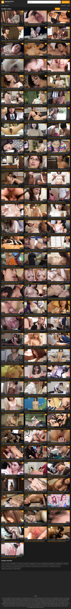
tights (56, 412)
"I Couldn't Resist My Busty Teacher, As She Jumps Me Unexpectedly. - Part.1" (35, 395)
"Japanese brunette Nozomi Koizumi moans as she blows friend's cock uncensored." (58, 346)
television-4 (26, 411)
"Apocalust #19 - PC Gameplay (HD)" (8, 475)
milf (17, 541)
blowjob (5, 25)
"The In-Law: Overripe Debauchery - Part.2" (56, 298)
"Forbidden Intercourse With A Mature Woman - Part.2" (58, 169)
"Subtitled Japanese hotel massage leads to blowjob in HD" (58, 395)
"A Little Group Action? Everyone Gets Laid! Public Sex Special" (12, 443)
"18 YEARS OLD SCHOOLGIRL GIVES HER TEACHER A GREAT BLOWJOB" (58, 153)
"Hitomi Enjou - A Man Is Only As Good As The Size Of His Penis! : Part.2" (12, 40)
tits (58, 283)
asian (29, 25)
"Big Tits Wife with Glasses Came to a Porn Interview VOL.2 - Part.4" (35, 121)
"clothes (49, 412)
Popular (57, 8)
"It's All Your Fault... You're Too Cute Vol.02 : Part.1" (11, 249)
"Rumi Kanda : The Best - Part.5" (54, 314)
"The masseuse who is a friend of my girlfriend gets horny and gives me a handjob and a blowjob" (35, 475)
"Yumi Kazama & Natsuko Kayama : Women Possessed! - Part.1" (12, 104)
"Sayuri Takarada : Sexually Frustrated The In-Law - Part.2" (12, 298)
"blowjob (49, 170)
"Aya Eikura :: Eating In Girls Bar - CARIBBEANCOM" (11, 556)
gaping (63, 444)
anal (53, 154)
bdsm (16, 476)
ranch (39, 563)
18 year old (64, 364)
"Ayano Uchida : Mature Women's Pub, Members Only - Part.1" (35, 459)
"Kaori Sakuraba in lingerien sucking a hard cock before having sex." (12, 217)
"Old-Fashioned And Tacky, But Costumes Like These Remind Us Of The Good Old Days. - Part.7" (35, 104)
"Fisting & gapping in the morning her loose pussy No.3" (58, 443)
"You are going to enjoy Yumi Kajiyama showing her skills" (12, 137)
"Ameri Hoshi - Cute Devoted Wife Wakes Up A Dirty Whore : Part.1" (35, 266)
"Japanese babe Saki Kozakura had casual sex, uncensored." (35, 524)
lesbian (30, 283)
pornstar (59, 154)
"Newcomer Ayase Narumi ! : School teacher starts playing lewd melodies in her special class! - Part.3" (35, 362)
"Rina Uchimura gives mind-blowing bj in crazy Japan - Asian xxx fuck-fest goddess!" (58, 266)
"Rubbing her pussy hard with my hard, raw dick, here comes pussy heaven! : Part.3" (35, 233)
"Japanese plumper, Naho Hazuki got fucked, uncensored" (58, 491)
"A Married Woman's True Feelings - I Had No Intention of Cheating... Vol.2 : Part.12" (35, 378)
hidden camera (15, 348)
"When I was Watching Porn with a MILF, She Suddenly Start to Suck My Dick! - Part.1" (35, 153)
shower (56, 283)
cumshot (52, 90)
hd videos (66, 73)
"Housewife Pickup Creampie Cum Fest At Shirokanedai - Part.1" (12, 524)
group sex (37, 251)
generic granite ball (7, 568)
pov (43, 541)
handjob (13, 25)
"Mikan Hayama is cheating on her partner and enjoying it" (35, 201)
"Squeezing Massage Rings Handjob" (32, 40)
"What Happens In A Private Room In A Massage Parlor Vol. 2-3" (12, 346)
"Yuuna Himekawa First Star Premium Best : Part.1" (58, 217)
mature (59, 25)
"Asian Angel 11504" (28, 282)
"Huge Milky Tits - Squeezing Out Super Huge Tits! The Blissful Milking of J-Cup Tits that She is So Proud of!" (58, 88)
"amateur (26, 25)
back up (28, 566)
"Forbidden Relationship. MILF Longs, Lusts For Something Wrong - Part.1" (12, 233)
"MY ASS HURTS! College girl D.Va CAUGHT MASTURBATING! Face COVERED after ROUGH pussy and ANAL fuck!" (58, 507)
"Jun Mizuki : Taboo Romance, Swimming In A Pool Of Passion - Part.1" (12, 169)
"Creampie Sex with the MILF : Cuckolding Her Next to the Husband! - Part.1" (58, 249)
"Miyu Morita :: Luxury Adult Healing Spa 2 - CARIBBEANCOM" (58, 282)
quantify (66, 563)
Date (62, 8)
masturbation (34, 412)
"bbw (2, 476)
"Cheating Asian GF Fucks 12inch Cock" (55, 362)
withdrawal (59, 563)
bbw (28, 283)
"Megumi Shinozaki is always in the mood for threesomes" (58, 378)
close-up (30, 41)
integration (33, 563)
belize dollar (17, 568)
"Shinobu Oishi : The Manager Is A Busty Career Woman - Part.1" (35, 298)
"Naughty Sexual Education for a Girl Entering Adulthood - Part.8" (58, 185)
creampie (65, 170)
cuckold (37, 476)
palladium (44, 563)
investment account (55, 566)
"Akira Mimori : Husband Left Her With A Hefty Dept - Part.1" (12, 459)
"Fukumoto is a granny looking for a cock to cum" (34, 72)
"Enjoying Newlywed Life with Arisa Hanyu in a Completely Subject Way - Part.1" (12, 395)
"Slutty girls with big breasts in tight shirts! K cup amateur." (58, 411)
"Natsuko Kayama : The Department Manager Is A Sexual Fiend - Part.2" (58, 104)
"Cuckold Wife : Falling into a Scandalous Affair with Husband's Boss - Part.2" (35, 507)
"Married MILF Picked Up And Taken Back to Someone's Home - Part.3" (12, 88)
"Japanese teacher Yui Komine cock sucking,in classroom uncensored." (35, 330)
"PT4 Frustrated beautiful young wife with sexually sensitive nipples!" (12, 427)
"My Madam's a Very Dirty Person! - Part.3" (10, 185)
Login (68, 5)
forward (26, 563)
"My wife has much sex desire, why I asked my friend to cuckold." (35, 443)
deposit (9, 566)
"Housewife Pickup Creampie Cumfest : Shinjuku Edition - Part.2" (35, 491)
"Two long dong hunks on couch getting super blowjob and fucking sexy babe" (12, 201)
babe (9, 73)
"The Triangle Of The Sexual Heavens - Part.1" (57, 56)
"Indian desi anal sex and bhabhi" (8, 266)
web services (35, 566)
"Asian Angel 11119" (5, 72)
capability (51, 563)
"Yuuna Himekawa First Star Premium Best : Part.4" (11, 56)
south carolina (44, 566)
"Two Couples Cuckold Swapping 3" (31, 185)
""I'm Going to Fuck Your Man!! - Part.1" (32, 56)
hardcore (12, 154)
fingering (9, 25)
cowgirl (58, 412)
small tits (60, 364)
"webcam (3, 267)
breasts (52, 412)
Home (2, 5)
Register (63, 5)
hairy (39, 25)
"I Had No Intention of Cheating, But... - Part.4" (33, 169)
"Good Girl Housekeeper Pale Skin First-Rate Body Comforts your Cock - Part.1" (12, 491)
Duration (67, 8)
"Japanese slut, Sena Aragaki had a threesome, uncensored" (58, 524)
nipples (5, 476)
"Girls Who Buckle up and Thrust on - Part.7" (33, 217)
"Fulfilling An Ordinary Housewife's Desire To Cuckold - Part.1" (35, 314)
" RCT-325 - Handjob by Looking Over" (32, 427)
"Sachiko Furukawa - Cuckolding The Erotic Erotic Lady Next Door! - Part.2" (58, 540)
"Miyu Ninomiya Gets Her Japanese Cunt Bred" (11, 330)
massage (64, 396)
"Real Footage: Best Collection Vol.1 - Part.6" (10, 24)
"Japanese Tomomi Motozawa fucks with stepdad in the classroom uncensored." (12, 314)
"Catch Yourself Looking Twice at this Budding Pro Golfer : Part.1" (58, 121)
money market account (18, 566)
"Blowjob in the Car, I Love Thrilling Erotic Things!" (57, 475)
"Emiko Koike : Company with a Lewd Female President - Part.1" (12, 362)
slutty (61, 412)
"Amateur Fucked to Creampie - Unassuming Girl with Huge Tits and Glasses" (58, 233)
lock (3, 563)
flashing (33, 476)
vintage (18, 267)
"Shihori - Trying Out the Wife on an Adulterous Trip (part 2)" (12, 153)
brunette (34, 73)
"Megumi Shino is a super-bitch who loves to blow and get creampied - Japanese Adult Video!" (35, 249)
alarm (3, 566)
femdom (41, 41)
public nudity (35, 428)
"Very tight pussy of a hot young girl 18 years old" (34, 540)
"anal (2, 202)
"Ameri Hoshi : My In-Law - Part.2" (54, 40)
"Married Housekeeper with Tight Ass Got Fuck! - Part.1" (58, 137)
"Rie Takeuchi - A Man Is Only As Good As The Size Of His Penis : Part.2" (35, 88)
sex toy (36, 25)
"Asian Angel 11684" (5, 378)
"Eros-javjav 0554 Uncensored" (30, 137)
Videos (7, 5)
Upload (65, 2)
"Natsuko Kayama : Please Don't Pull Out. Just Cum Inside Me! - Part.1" (58, 330)
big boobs (56, 90)
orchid (7, 563)
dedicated (13, 563)
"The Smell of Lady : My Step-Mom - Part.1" (56, 201)
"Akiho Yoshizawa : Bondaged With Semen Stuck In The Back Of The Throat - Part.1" (58, 459)
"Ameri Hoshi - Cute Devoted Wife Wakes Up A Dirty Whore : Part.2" (12, 507)
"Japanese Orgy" (50, 427)
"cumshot (49, 73)
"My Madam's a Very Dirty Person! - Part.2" (56, 24)
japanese (17, 25)
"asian (2, 25)
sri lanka (20, 563)
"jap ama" (3, 540)
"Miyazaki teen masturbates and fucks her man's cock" (35, 24)
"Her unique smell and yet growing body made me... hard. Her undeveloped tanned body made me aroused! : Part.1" (12, 121)
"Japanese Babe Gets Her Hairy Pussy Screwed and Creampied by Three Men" (12, 282)
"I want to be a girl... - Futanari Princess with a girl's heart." (35, 346)
